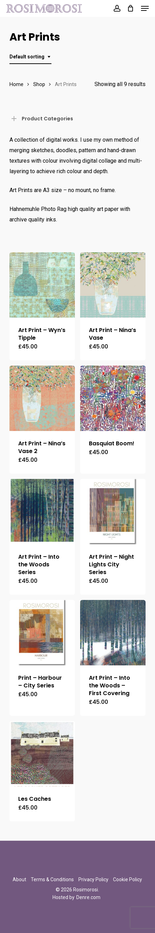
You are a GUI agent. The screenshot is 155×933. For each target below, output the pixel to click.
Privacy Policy (93, 879)
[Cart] (131, 8)
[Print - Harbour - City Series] (42, 632)
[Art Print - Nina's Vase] (113, 285)
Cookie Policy (127, 879)
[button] (145, 8)
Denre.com (88, 897)
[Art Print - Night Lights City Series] (113, 511)
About (19, 879)
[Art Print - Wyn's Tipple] (42, 285)
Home (16, 84)
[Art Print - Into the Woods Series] (42, 511)
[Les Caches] (42, 753)
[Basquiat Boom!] (113, 398)
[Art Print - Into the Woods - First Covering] (113, 632)
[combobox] (30, 57)
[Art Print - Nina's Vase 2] (42, 398)
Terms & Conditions (52, 879)
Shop (39, 84)
